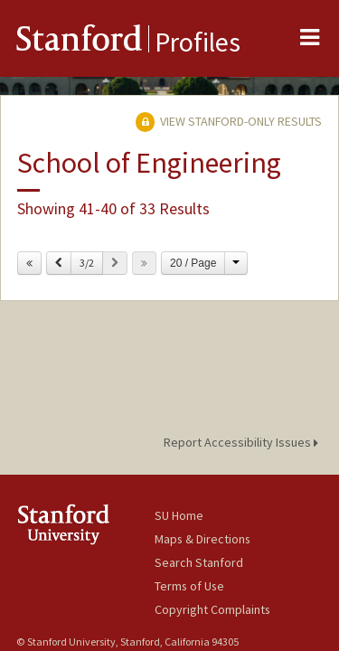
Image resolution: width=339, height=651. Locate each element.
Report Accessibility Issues (244, 442)
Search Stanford (199, 562)
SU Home (179, 515)
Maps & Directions (202, 539)
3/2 (87, 262)
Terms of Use (189, 586)
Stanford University (85, 524)
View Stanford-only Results (229, 121)
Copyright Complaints (212, 609)
